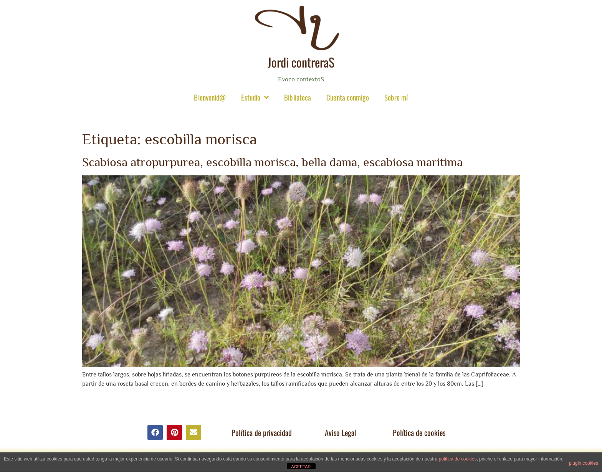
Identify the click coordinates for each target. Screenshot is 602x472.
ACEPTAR (301, 466)
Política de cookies (419, 432)
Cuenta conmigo (347, 97)
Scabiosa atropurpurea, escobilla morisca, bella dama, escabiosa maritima (272, 162)
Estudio (255, 97)
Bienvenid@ (210, 97)
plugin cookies (583, 463)
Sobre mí (396, 97)
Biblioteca (297, 97)
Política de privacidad (262, 432)
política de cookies (458, 459)
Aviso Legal (340, 432)
